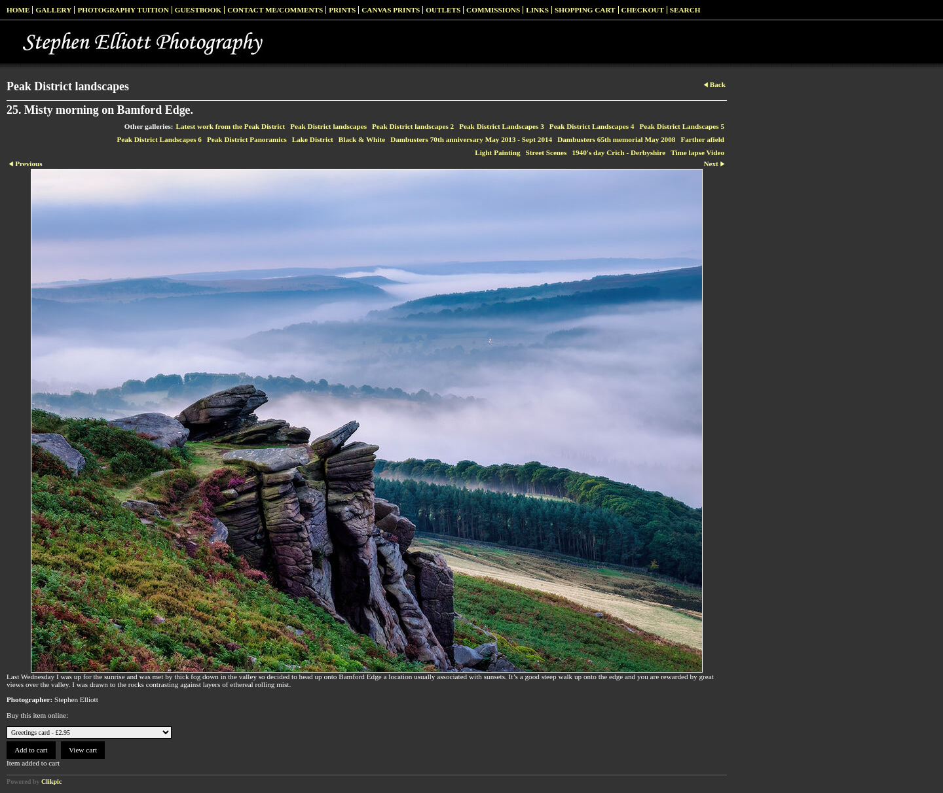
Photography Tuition (122, 10)
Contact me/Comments (275, 10)
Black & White (362, 139)
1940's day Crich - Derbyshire (618, 152)
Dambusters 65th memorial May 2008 (616, 139)
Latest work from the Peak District (231, 126)
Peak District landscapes (328, 126)
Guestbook (198, 10)
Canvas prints (390, 10)
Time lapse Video (697, 152)
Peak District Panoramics (247, 139)
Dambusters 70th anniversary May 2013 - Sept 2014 (471, 139)
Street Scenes (546, 152)
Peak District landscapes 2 (413, 126)
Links (537, 10)
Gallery (53, 10)
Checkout (642, 10)
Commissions (493, 10)
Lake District (312, 139)
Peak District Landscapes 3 (501, 126)
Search (685, 10)
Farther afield (702, 139)
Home (18, 10)
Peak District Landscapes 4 (592, 126)
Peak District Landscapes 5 (681, 126)
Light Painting (497, 152)
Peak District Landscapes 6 (159, 139)
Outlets (443, 10)
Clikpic (51, 781)
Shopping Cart (585, 10)
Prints (342, 10)
